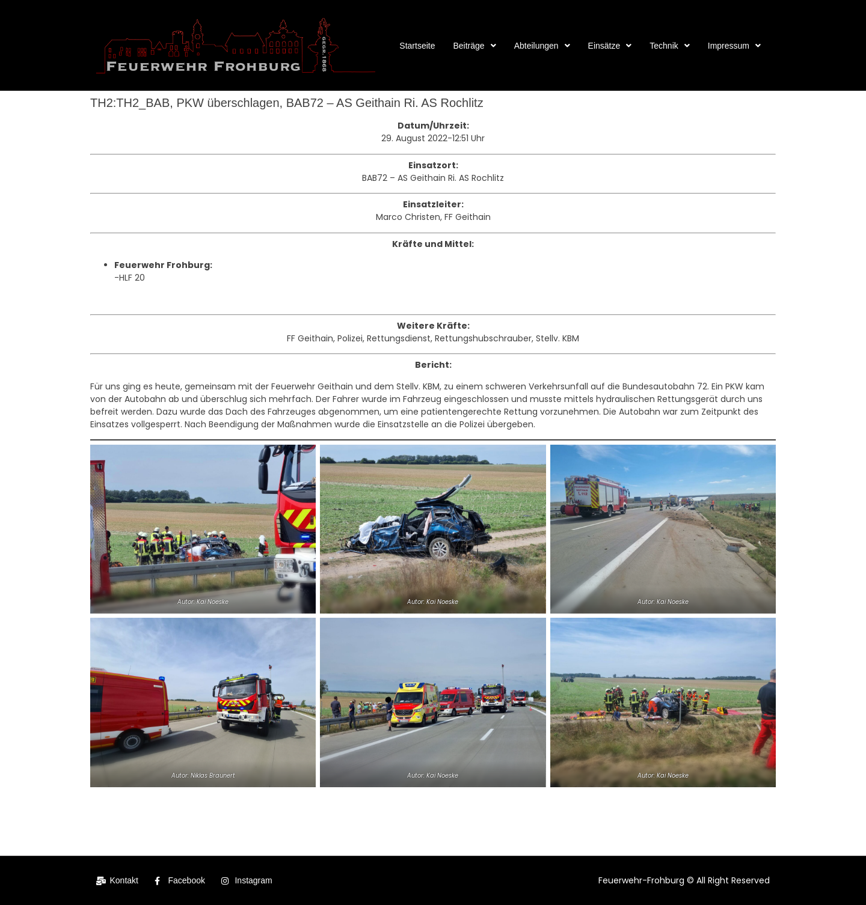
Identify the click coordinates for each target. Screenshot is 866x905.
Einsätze (610, 45)
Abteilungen (542, 45)
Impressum (734, 45)
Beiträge (474, 45)
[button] (474, 45)
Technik (669, 45)
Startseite (417, 45)
